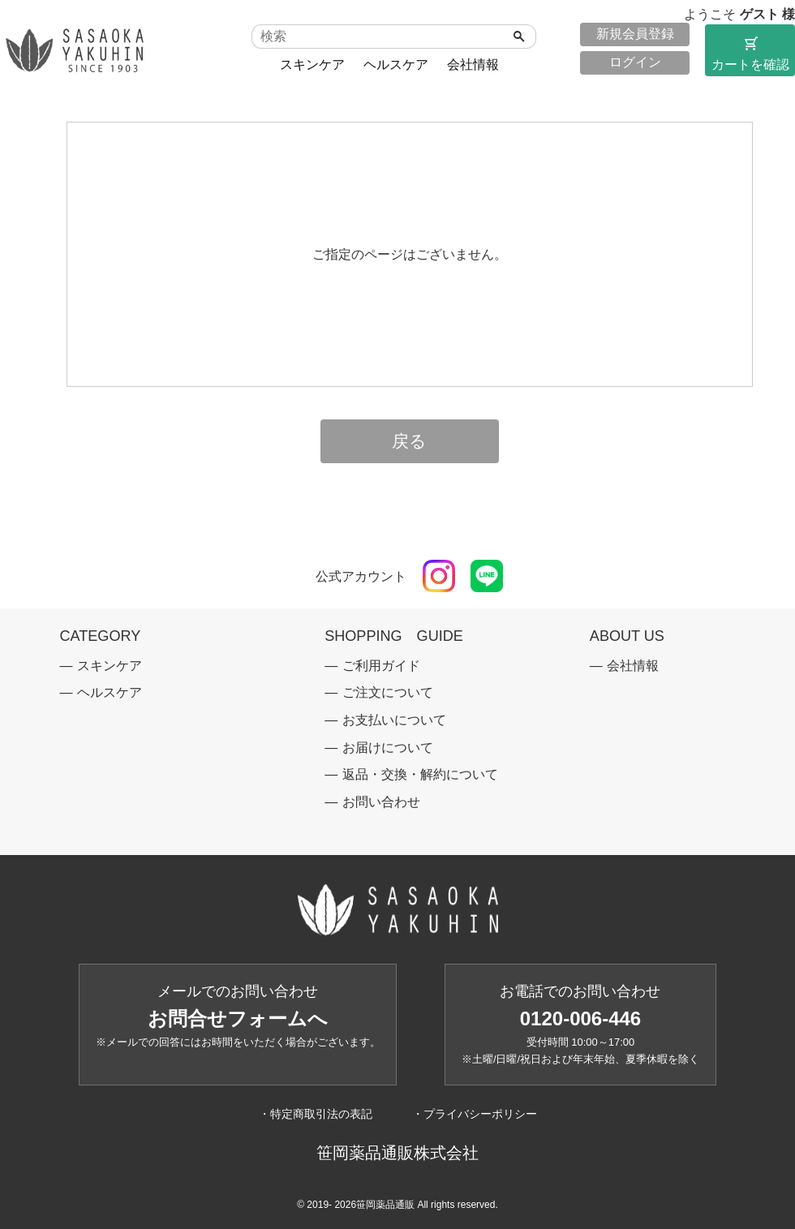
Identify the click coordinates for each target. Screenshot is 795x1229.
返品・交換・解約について (420, 774)
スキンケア (312, 64)
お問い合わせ (381, 802)
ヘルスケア (395, 64)
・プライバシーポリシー (474, 1113)
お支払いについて (394, 720)
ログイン (635, 62)
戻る (409, 441)
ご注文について (387, 692)
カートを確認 (750, 52)
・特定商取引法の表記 (315, 1113)
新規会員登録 (635, 34)
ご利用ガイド (381, 666)
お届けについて (387, 747)
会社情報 (473, 64)
